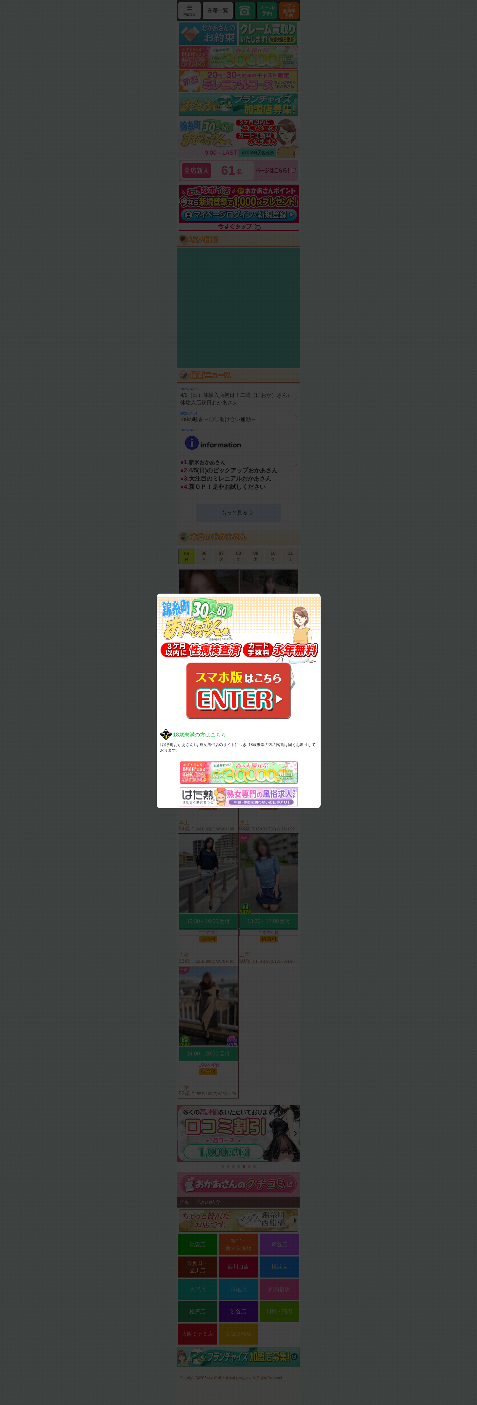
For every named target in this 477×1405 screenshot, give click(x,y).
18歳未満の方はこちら (199, 734)
